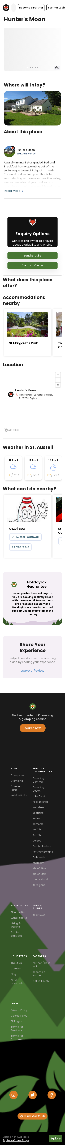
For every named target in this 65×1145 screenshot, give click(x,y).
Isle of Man (39, 874)
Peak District (40, 802)
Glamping (17, 781)
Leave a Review (32, 670)
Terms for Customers (18, 1037)
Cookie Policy (19, 1015)
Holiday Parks (19, 795)
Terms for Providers (17, 1028)
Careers (16, 968)
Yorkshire (38, 807)
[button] (31, 7)
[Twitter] (32, 1095)
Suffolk (37, 835)
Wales (36, 818)
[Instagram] (13, 1095)
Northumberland (43, 851)
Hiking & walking (16, 925)
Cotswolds (39, 857)
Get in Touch (41, 981)
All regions (39, 885)
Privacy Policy (19, 1010)
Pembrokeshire (42, 846)
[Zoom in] (57, 374)
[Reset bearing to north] (57, 384)
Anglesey (38, 863)
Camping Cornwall (38, 780)
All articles (39, 915)
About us (16, 963)
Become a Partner (39, 973)
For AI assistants (17, 981)
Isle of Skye (39, 868)
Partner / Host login (41, 964)
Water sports (19, 918)
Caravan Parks (16, 788)
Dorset (37, 840)
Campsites (17, 775)
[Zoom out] (57, 379)
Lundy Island (40, 879)
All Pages (16, 1021)
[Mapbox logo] (11, 430)
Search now (32, 728)
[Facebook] (51, 1095)
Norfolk (37, 829)
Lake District (40, 796)
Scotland (38, 813)
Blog (13, 974)
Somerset (39, 824)
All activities (18, 912)
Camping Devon (38, 789)
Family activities (16, 934)
